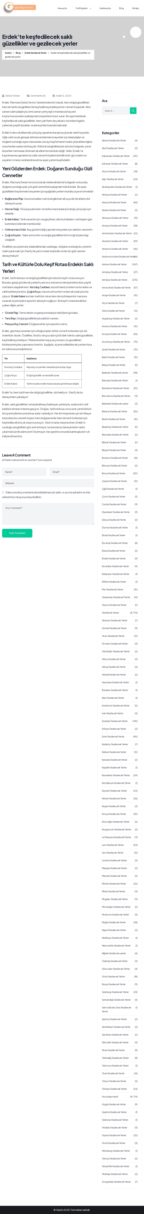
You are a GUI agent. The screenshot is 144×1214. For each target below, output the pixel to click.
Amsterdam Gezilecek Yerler (117, 233)
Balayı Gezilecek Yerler (114, 364)
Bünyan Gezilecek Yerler (114, 465)
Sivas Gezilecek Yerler (113, 1050)
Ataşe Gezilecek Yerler (114, 295)
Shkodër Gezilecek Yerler (115, 1042)
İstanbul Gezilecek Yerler (115, 721)
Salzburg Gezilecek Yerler (115, 991)
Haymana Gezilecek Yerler (115, 682)
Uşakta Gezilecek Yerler (114, 1112)
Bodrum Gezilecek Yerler (115, 457)
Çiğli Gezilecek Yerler (113, 488)
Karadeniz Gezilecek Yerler (116, 775)
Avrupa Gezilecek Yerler (114, 333)
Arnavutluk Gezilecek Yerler (116, 287)
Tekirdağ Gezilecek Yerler (115, 1057)
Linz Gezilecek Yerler (112, 852)
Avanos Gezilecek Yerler (114, 326)
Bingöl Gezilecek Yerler (114, 450)
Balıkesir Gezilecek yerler (115, 372)
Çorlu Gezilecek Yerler (113, 496)
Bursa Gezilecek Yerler (113, 473)
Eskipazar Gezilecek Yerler (115, 573)
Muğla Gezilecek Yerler (114, 922)
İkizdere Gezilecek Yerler (115, 690)
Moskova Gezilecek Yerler (115, 914)
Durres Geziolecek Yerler (115, 527)
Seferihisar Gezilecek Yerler (116, 1026)
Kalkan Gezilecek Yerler (114, 751)
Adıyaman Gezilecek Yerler (116, 155)
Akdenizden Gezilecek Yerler (117, 186)
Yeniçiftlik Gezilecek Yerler (115, 1166)
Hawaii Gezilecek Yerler (114, 674)
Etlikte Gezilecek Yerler (114, 581)
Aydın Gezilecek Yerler (113, 349)
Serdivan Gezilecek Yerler (115, 1034)
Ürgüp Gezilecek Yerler (114, 1104)
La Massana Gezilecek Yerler (116, 837)
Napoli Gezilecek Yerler (114, 930)
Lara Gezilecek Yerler (113, 844)
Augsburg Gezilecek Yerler (116, 318)
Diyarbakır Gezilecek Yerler (116, 512)
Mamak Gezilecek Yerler (114, 875)
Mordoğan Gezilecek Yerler (116, 906)
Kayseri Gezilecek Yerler (114, 790)
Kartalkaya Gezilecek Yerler (116, 782)
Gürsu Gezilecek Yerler (114, 659)
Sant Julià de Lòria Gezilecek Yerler (116, 1009)
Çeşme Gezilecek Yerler (114, 481)
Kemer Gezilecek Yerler (114, 798)
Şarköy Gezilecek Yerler (114, 1019)
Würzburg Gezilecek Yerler (116, 1150)
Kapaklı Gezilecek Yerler (114, 767)
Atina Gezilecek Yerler (113, 310)
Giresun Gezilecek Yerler (114, 620)
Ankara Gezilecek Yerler (114, 264)
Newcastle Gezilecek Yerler (116, 945)
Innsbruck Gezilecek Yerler (116, 705)
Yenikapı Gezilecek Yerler (115, 1173)
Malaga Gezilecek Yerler (114, 868)
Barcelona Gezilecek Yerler (116, 395)
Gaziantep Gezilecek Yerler (116, 597)
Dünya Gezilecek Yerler (114, 519)
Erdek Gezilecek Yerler (114, 558)
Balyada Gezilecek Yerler (115, 380)
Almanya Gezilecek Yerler (115, 217)
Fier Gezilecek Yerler (112, 589)
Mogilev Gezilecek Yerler (115, 899)
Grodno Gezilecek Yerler (115, 643)
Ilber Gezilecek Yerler (113, 697)
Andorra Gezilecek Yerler (115, 248)
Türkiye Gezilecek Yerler (114, 1088)
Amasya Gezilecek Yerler (115, 225)
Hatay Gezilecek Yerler (114, 666)
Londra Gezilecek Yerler (114, 860)
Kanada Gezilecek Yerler (114, 759)
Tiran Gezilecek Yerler (113, 1073)
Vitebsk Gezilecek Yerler (114, 1127)
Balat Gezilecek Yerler (113, 357)
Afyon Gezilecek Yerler (114, 171)
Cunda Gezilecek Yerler (114, 504)
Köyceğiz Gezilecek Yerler (116, 821)
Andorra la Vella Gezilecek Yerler (119, 256)
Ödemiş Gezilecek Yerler (115, 961)
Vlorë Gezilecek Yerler (113, 1143)
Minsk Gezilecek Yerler (113, 891)
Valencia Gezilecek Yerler (115, 1119)
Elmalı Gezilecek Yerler (113, 535)
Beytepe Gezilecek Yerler (115, 434)
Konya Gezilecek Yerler (114, 813)
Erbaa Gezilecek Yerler (113, 550)
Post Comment (17, 532)
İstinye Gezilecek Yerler (114, 728)
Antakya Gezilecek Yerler (115, 272)
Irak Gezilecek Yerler (112, 713)
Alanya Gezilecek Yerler (114, 202)
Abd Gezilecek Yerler (113, 148)
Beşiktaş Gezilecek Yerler (115, 426)
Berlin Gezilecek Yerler (113, 419)
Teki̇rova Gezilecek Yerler (115, 1065)
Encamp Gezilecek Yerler (115, 542)
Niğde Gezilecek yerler (114, 953)
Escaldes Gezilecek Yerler (115, 566)
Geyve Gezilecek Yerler (114, 604)
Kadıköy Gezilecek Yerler (115, 744)
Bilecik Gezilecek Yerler (114, 442)
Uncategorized (110, 1096)
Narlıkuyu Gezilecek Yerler (115, 937)
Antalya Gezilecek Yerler (114, 279)
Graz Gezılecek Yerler (113, 635)
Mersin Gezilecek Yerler (114, 883)
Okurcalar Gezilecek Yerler (116, 968)
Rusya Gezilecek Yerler (114, 984)
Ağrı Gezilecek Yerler (113, 179)
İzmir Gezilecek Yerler (113, 736)
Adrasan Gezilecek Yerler (115, 163)
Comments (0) (36, 95)
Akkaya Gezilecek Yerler (114, 194)
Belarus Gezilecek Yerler (114, 411)
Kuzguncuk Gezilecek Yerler (116, 829)
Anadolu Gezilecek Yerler (115, 241)
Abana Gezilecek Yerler (114, 140)
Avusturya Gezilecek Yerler (116, 341)
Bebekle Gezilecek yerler (115, 403)
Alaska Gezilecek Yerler (114, 210)
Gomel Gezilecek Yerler (114, 628)
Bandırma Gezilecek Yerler (115, 388)
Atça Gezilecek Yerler (113, 302)
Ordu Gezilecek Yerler (113, 976)
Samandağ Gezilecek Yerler (116, 999)
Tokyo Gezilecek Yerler (114, 1081)
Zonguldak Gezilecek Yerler (116, 1181)
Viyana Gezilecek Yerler (114, 1135)
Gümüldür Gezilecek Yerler (116, 651)
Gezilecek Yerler (110, 612)
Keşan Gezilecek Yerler (114, 806)
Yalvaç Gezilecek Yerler (114, 1158)
